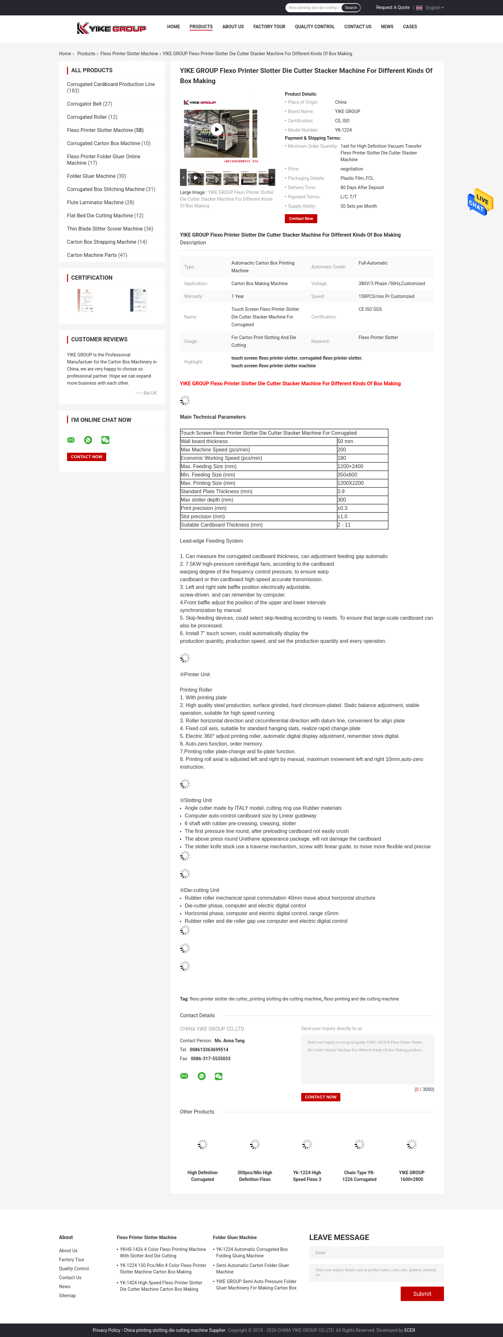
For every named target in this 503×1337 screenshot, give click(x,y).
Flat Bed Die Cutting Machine (100, 216)
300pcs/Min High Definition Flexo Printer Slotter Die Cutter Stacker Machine (255, 1176)
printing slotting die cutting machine (285, 998)
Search (351, 7)
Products (201, 26)
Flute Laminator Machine (95, 202)
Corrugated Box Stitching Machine (106, 189)
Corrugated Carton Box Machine (103, 143)
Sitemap (67, 1295)
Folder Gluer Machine (91, 176)
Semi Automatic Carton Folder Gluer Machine (252, 1268)
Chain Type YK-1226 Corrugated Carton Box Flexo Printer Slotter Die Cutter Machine (359, 1176)
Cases (410, 26)
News (387, 26)
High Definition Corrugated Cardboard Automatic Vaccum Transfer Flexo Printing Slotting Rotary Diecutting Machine (202, 1176)
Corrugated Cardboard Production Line (111, 84)
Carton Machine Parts (92, 255)
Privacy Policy (106, 1330)
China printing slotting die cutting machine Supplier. (175, 1330)
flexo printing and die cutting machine (361, 998)
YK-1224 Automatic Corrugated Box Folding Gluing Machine (252, 1252)
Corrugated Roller (87, 117)
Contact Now (301, 218)
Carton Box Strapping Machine (101, 242)
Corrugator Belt (84, 104)
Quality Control (315, 26)
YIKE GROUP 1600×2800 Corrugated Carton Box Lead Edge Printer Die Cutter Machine (412, 1176)
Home (173, 26)
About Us (233, 26)
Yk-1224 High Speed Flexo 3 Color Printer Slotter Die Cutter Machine (307, 1176)
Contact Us (357, 26)
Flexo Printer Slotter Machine (129, 53)
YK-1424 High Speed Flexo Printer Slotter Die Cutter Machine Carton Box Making (161, 1286)
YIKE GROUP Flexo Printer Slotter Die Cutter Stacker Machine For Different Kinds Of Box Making (227, 199)
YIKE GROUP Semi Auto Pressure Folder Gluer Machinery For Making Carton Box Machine (256, 1285)
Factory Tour (269, 26)
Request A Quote (393, 7)
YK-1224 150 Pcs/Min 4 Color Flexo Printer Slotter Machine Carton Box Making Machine (163, 1269)
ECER (409, 1330)
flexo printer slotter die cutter (219, 998)
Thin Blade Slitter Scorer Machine (105, 229)
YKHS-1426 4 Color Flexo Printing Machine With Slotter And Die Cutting (163, 1252)
